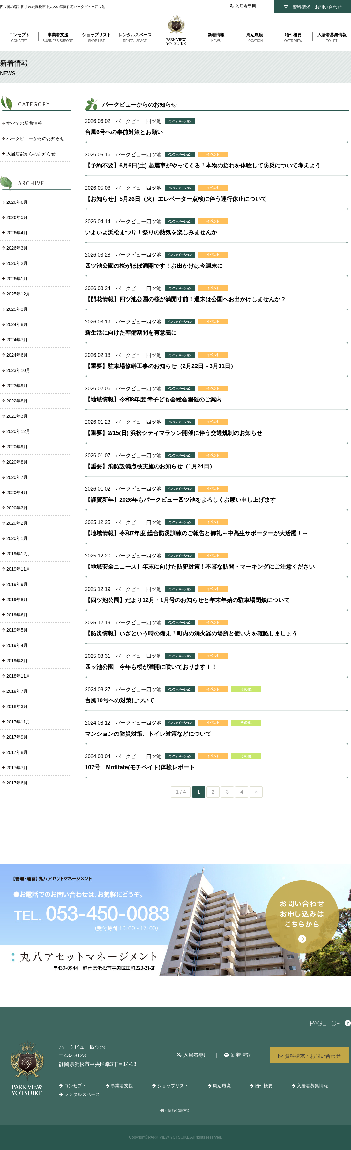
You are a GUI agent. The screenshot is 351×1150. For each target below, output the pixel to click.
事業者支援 (119, 1085)
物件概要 (261, 1085)
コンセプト (72, 1085)
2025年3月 (17, 309)
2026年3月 (17, 248)
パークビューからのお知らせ (35, 138)
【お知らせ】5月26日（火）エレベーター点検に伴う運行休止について (176, 199)
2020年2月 (17, 523)
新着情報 (237, 1055)
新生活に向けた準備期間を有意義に (131, 333)
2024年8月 (17, 324)
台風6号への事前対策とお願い (124, 132)
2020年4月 (17, 492)
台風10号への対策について (119, 700)
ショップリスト (170, 1085)
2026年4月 (17, 232)
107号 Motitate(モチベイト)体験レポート (140, 767)
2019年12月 (18, 553)
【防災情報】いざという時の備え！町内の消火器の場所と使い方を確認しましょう (191, 633)
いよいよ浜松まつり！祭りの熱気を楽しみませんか (151, 232)
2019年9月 (17, 584)
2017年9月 (17, 737)
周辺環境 (219, 1085)
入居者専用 (243, 6)
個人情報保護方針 (175, 1110)
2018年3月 (17, 706)
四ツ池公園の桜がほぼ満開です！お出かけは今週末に (154, 266)
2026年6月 (17, 202)
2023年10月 (18, 370)
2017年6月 (17, 782)
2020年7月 (17, 477)
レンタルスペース (79, 1094)
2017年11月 (18, 721)
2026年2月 (17, 263)
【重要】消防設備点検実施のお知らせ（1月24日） (150, 466)
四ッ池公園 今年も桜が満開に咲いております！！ (151, 667)
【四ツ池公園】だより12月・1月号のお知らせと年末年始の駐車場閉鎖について (187, 600)
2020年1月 (17, 538)
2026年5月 (17, 217)
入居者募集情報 (310, 1085)
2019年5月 (17, 630)
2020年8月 (17, 462)
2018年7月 (17, 691)
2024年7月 (17, 339)
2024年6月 (17, 355)
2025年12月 (18, 293)
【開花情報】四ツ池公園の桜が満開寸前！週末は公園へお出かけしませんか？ (185, 299)
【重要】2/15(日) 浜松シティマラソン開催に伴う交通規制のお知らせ (173, 433)
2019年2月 (17, 660)
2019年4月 (17, 645)
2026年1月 (17, 278)
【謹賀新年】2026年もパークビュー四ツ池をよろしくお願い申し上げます (180, 500)
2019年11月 (18, 568)
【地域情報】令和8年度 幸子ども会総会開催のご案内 (153, 399)
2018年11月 (18, 675)
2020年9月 (17, 446)
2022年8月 (17, 400)
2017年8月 (17, 752)
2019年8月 (17, 599)
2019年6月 (17, 614)
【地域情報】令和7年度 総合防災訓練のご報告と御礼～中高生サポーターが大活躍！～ (196, 533)
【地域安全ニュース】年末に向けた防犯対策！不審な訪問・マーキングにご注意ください (200, 567)
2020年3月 (17, 507)
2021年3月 (17, 416)
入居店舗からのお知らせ (31, 153)
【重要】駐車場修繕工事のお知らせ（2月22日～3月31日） (160, 366)
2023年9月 (17, 385)
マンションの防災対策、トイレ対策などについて (148, 734)
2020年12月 (18, 431)
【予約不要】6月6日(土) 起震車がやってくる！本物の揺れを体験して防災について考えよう (203, 165)
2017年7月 (17, 767)
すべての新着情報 (24, 123)
